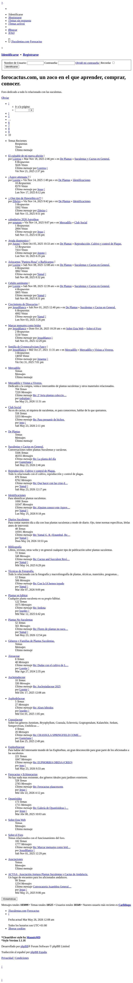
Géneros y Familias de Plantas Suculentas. (31, 640)
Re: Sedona (39, 607)
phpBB (24, 946)
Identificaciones (81, 180)
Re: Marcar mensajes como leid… (52, 847)
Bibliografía (14, 546)
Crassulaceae (15, 719)
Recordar (108, 62)
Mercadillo (66, 222)
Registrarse (31, 54)
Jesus (40, 189)
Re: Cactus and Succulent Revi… (51, 559)
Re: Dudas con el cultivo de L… (50, 665)
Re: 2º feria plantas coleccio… (49, 395)
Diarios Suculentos (18, 519)
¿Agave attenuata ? (18, 177)
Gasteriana (25, 462)
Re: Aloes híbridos (43, 707)
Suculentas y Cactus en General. (92, 158)
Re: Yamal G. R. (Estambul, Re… (51, 534)
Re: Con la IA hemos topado (48, 583)
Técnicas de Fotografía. (21, 571)
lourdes (23, 610)
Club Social (80, 222)
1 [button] (9, 116)
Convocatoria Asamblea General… (52, 886)
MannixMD (33, 937)
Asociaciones (15, 859)
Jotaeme (41, 359)
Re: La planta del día (44, 458)
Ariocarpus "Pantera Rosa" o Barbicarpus (31, 261)
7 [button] (9, 125)
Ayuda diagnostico (18, 240)
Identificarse (10, 54)
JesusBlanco (19, 307)
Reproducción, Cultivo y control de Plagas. (98, 243)
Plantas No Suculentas (20, 619)
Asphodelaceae (16, 698)
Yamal (40, 274)
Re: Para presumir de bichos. (49, 419)
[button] (8, 103)
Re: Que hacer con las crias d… (50, 483)
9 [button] (9, 131)
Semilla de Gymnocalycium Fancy (27, 346)
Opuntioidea (15, 798)
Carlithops (124, 904)
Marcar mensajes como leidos (24, 325)
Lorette (16, 180)
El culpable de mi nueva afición (25, 155)
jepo (21, 422)
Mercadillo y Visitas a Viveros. (97, 349)
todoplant (24, 398)
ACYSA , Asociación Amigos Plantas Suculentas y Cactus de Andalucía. (48, 874)
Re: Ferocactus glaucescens (48, 786)
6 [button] (9, 122)
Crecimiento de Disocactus (23, 304)
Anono (16, 243)
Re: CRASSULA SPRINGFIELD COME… (57, 735)
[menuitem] (15, 14)
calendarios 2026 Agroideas (23, 219)
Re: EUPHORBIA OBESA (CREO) (52, 762)
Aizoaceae (14, 656)
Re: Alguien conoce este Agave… (51, 507)
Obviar (5, 97)
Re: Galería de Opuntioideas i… (50, 807)
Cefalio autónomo (18, 283)
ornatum (17, 222)
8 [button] (9, 128)
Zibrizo (16, 201)
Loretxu (16, 158)
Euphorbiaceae (16, 747)
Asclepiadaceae (16, 677)
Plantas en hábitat (18, 595)
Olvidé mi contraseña (87, 62)
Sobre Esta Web (75, 328)
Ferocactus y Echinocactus (22, 774)
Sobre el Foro (93, 328)
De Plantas (66, 158)
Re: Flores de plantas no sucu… (50, 629)
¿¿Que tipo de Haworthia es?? (24, 198)
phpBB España (38, 952)
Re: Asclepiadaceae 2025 (47, 686)
